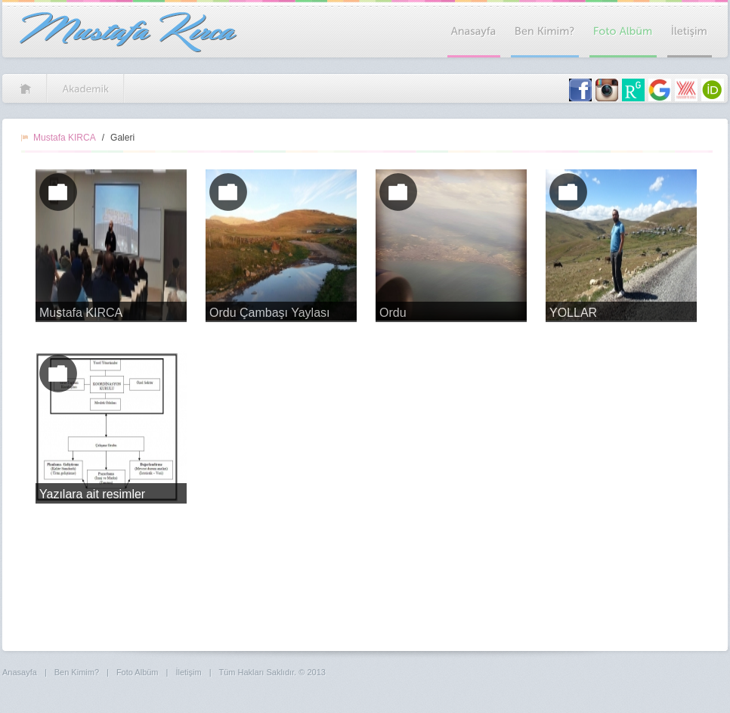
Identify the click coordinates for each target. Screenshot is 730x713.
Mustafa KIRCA (64, 137)
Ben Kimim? (76, 672)
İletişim (188, 672)
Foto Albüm (137, 672)
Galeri (122, 137)
